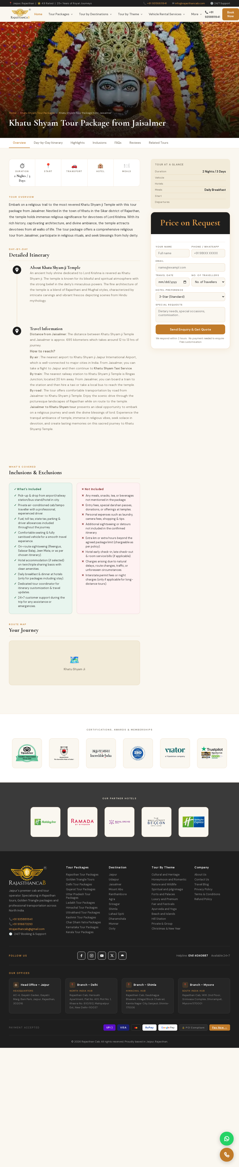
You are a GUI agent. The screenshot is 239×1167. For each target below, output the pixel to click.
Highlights (78, 143)
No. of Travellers (205, 275)
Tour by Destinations (95, 14)
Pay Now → (219, 1027)
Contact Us (201, 879)
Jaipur (113, 874)
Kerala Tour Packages (80, 932)
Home (38, 14)
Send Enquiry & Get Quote (190, 329)
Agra (112, 899)
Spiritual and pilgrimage (167, 889)
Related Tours (158, 143)
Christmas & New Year (166, 928)
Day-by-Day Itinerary (48, 143)
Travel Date (164, 275)
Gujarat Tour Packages (80, 889)
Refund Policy (203, 899)
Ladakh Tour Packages (80, 903)
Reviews (135, 143)
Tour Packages (60, 14)
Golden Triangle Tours (80, 879)
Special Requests (169, 304)
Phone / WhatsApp (205, 246)
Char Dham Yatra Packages (83, 922)
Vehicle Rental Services (167, 14)
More (196, 14)
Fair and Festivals (163, 904)
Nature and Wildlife (164, 884)
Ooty (112, 928)
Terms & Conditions (207, 894)
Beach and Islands (163, 914)
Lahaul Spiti (116, 914)
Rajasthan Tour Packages (82, 874)
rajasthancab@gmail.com (27, 929)
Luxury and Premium (165, 899)
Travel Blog (201, 884)
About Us (200, 874)
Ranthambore (118, 894)
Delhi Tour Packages (79, 884)
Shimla (113, 909)
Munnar (114, 924)
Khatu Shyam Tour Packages (37, 112)
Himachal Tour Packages (82, 907)
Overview (19, 143)
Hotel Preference (169, 290)
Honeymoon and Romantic (169, 879)
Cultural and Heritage (165, 874)
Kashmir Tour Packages (81, 917)
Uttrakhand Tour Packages (83, 912)
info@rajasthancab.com (190, 3)
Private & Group (162, 924)
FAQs (118, 143)
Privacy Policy (203, 889)
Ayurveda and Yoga (164, 909)
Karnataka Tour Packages (82, 927)
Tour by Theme (130, 14)
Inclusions (100, 143)
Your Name (164, 246)
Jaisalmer (115, 884)
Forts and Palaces (163, 894)
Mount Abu (116, 889)
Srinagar (114, 904)
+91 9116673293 (21, 924)
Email (160, 261)
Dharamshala (117, 919)
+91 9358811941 (157, 3)
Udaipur (114, 879)
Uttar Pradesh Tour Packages (78, 896)
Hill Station (159, 919)
